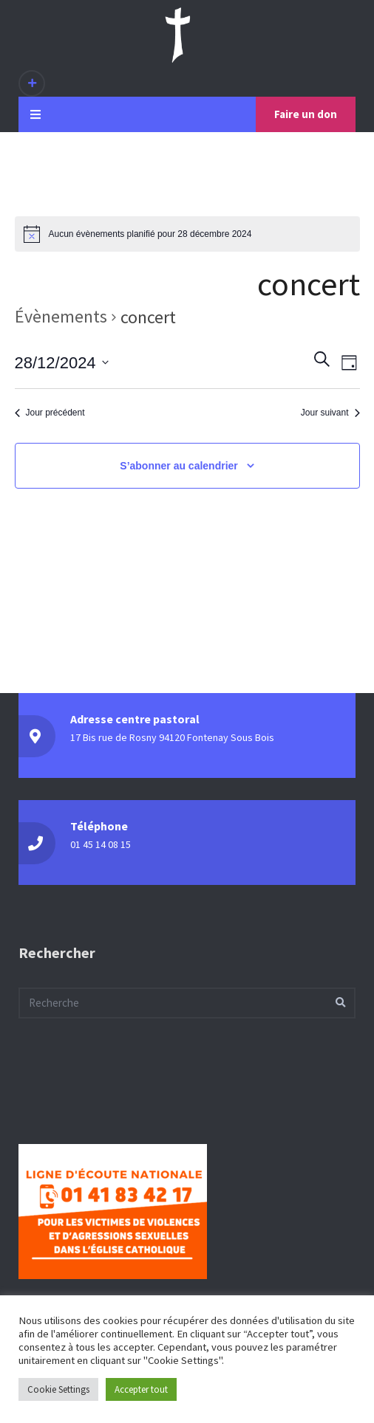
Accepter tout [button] (141, 1389)
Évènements (61, 316)
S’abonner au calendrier (179, 466)
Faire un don (305, 114)
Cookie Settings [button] (58, 1389)
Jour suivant (330, 412)
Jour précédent (50, 412)
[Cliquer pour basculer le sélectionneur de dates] (62, 362)
